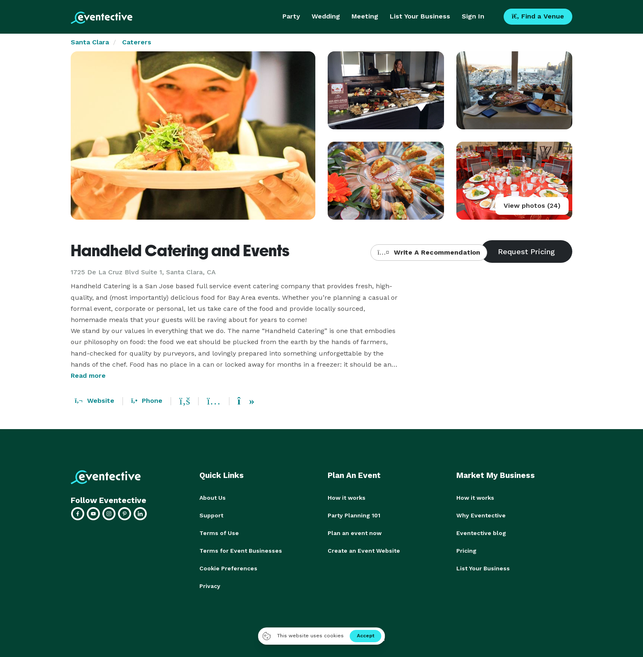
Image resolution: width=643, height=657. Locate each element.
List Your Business (420, 16)
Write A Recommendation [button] (428, 252)
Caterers (136, 42)
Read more (88, 375)
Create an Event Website (364, 549)
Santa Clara (90, 42)
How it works (346, 497)
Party (291, 16)
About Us (212, 497)
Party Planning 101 (354, 515)
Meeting (365, 16)
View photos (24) (532, 205)
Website (94, 400)
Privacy (209, 584)
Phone (146, 400)
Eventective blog (481, 532)
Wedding (326, 16)
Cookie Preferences (228, 566)
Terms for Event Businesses (240, 549)
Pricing (466, 549)
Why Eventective (481, 515)
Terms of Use (219, 532)
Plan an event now (355, 532)
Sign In (473, 16)
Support (211, 515)
